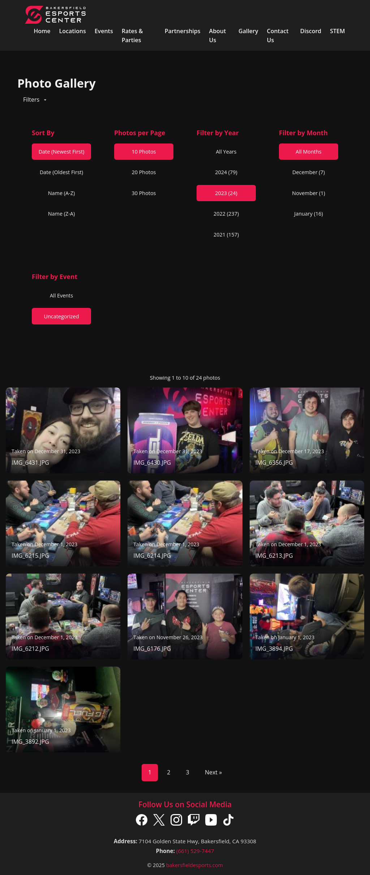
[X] (159, 821)
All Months (308, 151)
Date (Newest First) (62, 151)
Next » (213, 772)
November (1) (308, 193)
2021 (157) (226, 234)
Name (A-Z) (61, 193)
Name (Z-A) (61, 213)
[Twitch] (193, 821)
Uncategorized (61, 316)
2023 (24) (226, 193)
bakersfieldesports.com (194, 865)
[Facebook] (141, 821)
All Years (226, 151)
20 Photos (144, 172)
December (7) (308, 172)
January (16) (308, 213)
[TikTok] (228, 821)
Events (104, 31)
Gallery (248, 31)
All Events (61, 295)
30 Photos (144, 193)
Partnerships (183, 31)
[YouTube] (211, 821)
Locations (72, 31)
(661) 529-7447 (195, 850)
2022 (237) (226, 213)
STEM (337, 31)
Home (42, 31)
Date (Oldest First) (61, 172)
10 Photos (144, 151)
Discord (311, 31)
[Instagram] (176, 821)
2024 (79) (226, 172)
